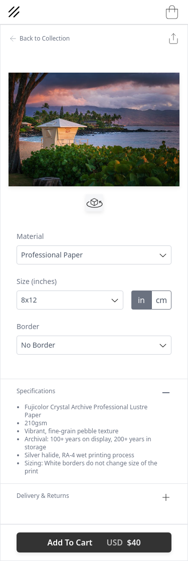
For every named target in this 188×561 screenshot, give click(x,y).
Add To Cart (93, 542)
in (141, 300)
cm (161, 300)
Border (28, 326)
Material (30, 236)
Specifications (94, 392)
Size (37, 281)
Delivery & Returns (94, 497)
